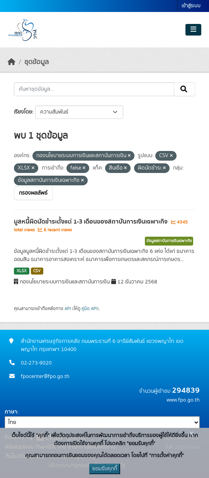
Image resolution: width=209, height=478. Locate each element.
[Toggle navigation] (193, 30)
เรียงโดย (23, 112)
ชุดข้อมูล (36, 62)
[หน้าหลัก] (11, 62)
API (68, 308)
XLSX (22, 271)
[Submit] (184, 89)
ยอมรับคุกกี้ (104, 469)
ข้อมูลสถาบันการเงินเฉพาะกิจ (169, 241)
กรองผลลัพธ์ (33, 193)
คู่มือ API (89, 308)
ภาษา (11, 412)
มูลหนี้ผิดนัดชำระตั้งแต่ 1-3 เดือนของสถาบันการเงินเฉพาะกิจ (91, 222)
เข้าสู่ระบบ (191, 6)
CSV (37, 271)
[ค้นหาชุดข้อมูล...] (94, 89)
